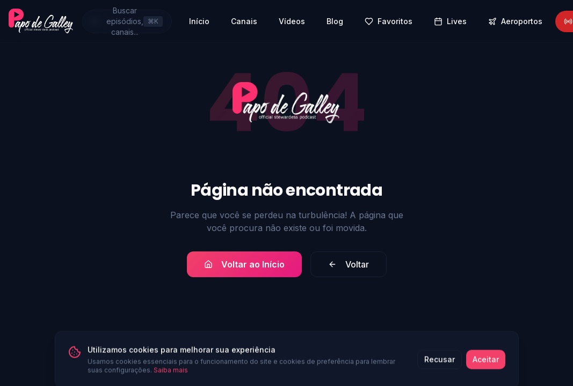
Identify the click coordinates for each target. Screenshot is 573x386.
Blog (335, 21)
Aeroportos (515, 21)
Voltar (348, 264)
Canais (244, 21)
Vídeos (292, 21)
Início (199, 21)
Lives (450, 21)
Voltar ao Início (244, 264)
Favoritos (388, 21)
